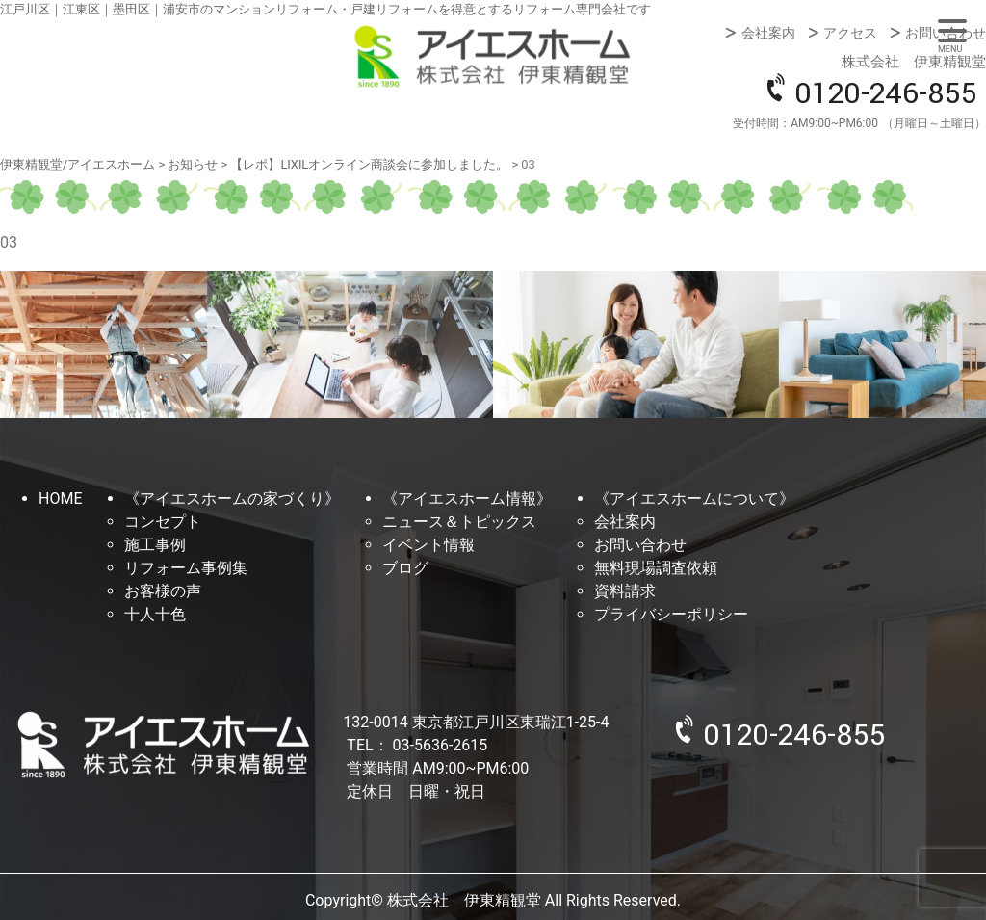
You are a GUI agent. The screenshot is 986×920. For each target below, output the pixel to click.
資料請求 (625, 591)
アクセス (850, 32)
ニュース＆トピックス (459, 522)
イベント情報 (428, 545)
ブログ (405, 568)
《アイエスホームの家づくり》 (232, 498)
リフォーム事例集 (185, 568)
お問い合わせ (945, 32)
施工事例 (155, 545)
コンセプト (162, 522)
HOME (60, 498)
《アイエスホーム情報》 (467, 498)
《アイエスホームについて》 (694, 498)
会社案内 (768, 32)
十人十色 (155, 614)
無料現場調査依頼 (655, 568)
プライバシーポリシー (671, 614)
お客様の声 (162, 591)
